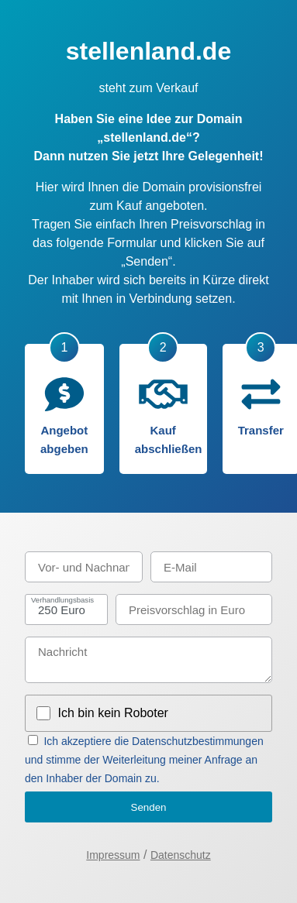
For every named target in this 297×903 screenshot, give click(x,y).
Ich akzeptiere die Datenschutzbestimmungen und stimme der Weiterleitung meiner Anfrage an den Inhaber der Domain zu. (144, 760)
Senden (149, 807)
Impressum (113, 855)
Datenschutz (180, 855)
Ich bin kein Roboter (113, 712)
